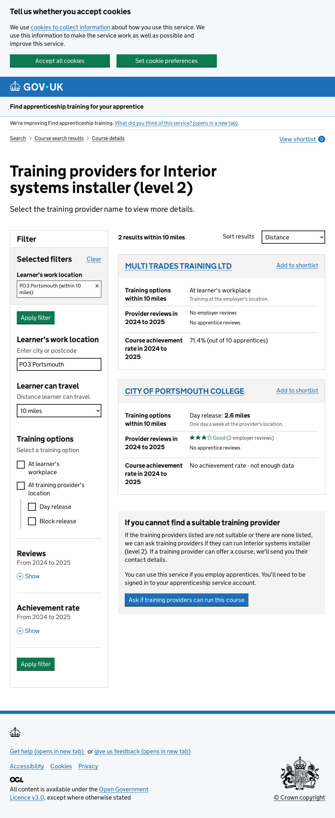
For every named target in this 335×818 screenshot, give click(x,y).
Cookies (61, 766)
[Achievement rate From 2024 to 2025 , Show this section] (59, 618)
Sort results (240, 236)
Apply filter (36, 317)
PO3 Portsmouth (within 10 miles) (50, 289)
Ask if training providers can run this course (187, 600)
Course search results (59, 138)
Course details (108, 138)
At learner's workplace (44, 468)
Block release (57, 521)
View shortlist (302, 139)
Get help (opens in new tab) (47, 751)
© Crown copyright (299, 797)
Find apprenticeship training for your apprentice (76, 106)
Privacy (88, 766)
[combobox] (59, 364)
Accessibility (27, 766)
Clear (94, 259)
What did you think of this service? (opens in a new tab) (176, 123)
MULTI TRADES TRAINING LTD (178, 266)
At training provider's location (56, 489)
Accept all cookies (60, 61)
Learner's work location (58, 339)
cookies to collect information (70, 27)
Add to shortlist (297, 265)
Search (18, 138)
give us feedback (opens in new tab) (142, 751)
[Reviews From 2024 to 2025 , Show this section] (59, 564)
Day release (55, 506)
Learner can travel (48, 386)
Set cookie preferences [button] (166, 61)
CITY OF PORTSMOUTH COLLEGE (184, 391)
